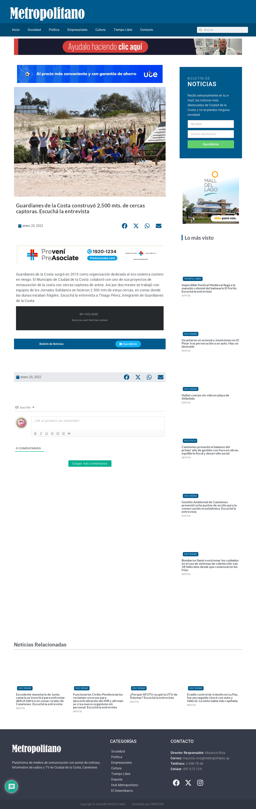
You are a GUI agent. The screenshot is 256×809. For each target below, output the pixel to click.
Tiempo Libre (123, 30)
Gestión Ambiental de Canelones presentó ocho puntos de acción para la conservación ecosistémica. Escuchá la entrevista (209, 506)
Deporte (116, 779)
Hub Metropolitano (124, 785)
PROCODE (157, 804)
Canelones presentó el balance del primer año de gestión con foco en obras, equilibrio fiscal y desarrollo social (210, 450)
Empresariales (77, 30)
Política (54, 30)
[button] (124, 226)
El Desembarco (122, 791)
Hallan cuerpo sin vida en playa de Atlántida (205, 396)
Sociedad (34, 30)
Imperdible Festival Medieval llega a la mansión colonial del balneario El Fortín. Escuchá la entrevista (209, 288)
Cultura (100, 30)
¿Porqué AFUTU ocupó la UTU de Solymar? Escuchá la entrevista (153, 695)
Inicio (16, 30)
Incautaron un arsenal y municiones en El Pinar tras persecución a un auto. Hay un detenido (210, 343)
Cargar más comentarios (89, 463)
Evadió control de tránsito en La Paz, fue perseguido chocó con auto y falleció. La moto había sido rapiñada (212, 697)
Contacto (146, 30)
